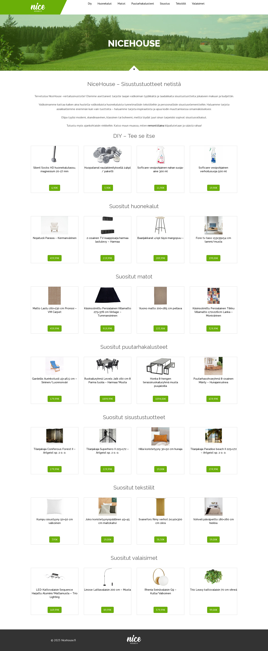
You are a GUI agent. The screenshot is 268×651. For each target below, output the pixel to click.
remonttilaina (156, 125)
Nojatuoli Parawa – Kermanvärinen (54, 238)
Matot (121, 3)
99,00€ (213, 609)
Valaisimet (198, 3)
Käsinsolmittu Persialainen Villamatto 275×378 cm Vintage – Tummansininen (107, 312)
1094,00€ (160, 398)
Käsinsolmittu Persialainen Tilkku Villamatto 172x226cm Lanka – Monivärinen (213, 312)
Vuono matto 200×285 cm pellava (160, 308)
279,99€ (54, 469)
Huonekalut (104, 3)
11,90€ (160, 187)
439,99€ (54, 258)
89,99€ (107, 609)
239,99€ (213, 469)
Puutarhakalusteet (142, 3)
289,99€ (160, 258)
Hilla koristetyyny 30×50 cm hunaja (160, 449)
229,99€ (107, 469)
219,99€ (107, 258)
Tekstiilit (181, 3)
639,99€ (213, 398)
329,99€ (213, 328)
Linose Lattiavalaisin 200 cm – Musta (107, 589)
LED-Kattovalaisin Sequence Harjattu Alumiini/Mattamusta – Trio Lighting (55, 593)
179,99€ (54, 398)
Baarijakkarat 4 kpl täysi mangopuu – (160, 238)
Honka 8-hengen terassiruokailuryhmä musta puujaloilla (160, 382)
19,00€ (160, 469)
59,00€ (213, 539)
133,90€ (160, 328)
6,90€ (54, 187)
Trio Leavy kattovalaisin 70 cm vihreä (213, 589)
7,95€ (55, 539)
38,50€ (160, 539)
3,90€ (107, 187)
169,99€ (54, 609)
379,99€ (160, 609)
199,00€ (213, 258)
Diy (90, 3)
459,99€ (54, 328)
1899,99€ (107, 398)
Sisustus (165, 3)
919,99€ (107, 328)
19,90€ (213, 187)
